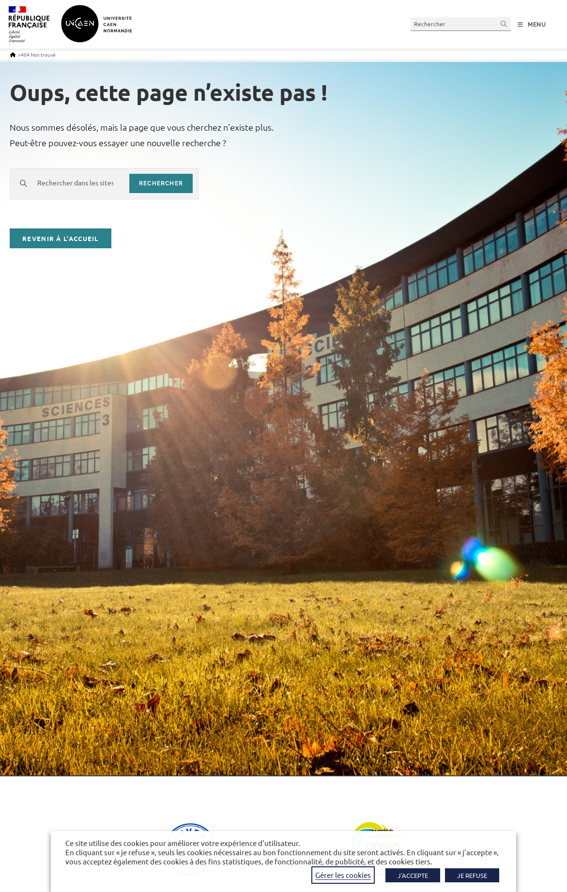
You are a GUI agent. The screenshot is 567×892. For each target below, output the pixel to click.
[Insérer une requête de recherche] (461, 23)
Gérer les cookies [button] (343, 874)
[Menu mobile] (532, 24)
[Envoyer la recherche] (504, 23)
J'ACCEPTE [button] (413, 875)
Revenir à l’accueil (60, 238)
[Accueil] (12, 54)
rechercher (161, 183)
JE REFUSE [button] (472, 875)
